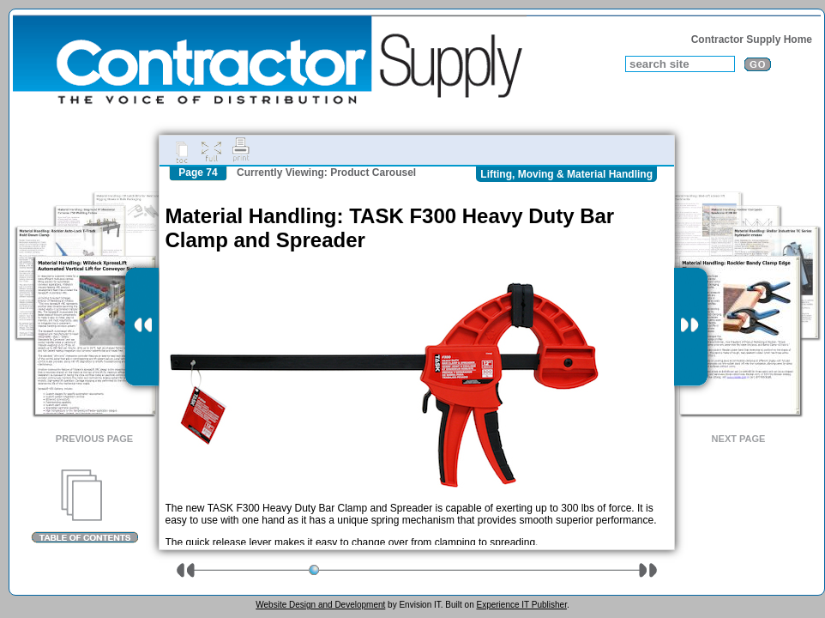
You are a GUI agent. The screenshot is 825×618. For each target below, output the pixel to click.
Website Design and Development (320, 604)
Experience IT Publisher (521, 604)
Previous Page (94, 438)
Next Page (739, 438)
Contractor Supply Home (751, 39)
